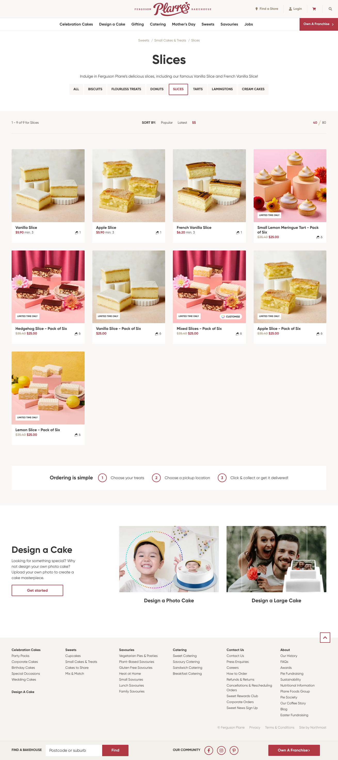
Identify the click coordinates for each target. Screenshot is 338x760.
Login (295, 9)
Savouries (229, 24)
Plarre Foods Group (295, 692)
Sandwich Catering (187, 668)
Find (115, 750)
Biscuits (95, 89)
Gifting (137, 24)
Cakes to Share (76, 668)
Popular (167, 123)
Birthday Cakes (23, 668)
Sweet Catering (185, 656)
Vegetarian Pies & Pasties (138, 656)
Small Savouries (131, 680)
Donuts (157, 89)
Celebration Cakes (76, 24)
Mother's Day (184, 24)
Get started (37, 590)
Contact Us (235, 650)
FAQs (284, 662)
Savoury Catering (186, 662)
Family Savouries (132, 692)
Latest (182, 123)
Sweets (208, 24)
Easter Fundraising (294, 715)
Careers (233, 668)
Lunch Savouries (131, 686)
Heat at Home (130, 674)
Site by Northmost (312, 728)
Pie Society (288, 697)
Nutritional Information (297, 686)
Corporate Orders (240, 702)
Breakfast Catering (187, 674)
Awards (286, 668)
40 (315, 123)
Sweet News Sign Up (242, 708)
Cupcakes (73, 656)
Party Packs (20, 656)
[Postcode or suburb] (74, 750)
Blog (283, 709)
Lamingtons (222, 89)
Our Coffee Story (293, 703)
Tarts (198, 89)
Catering (158, 24)
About (285, 650)
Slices (195, 41)
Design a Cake (112, 24)
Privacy (254, 728)
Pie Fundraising (291, 674)
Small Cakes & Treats (170, 41)
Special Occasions (26, 674)
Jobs (248, 24)
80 (324, 123)
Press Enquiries (238, 662)
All (76, 89)
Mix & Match (74, 674)
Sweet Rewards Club (242, 696)
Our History (288, 656)
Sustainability (290, 680)
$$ (194, 123)
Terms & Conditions (279, 728)
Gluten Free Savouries (135, 668)
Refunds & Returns (240, 680)
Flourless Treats (126, 89)
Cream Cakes (253, 89)
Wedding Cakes (24, 680)
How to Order (237, 674)
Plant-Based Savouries (136, 662)
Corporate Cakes (25, 662)
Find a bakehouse (27, 750)
